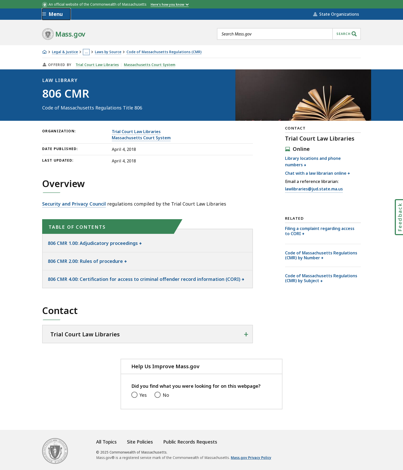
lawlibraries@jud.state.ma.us (314, 189)
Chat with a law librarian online (316, 173)
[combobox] (289, 34)
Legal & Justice (65, 52)
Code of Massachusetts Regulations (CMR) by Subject (321, 278)
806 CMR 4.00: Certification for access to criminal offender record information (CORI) (144, 279)
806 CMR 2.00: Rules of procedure (85, 261)
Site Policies (140, 442)
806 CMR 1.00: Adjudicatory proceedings (93, 243)
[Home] (44, 52)
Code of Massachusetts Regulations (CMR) (164, 52)
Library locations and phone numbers (313, 161)
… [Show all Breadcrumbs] (86, 52)
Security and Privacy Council (74, 204)
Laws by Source (108, 52)
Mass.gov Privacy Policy (251, 457)
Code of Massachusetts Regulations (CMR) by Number (321, 255)
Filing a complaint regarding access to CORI (319, 231)
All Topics (106, 442)
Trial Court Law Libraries (97, 64)
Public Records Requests (190, 442)
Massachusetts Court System (149, 64)
